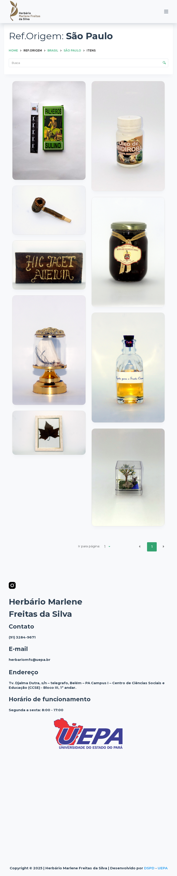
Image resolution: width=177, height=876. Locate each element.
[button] (140, 546)
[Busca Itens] (88, 63)
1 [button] (152, 547)
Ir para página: (89, 546)
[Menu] (166, 11)
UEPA (163, 868)
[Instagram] (12, 585)
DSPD (149, 868)
